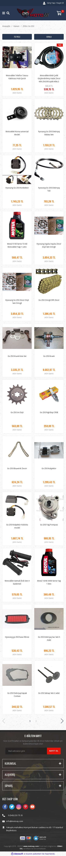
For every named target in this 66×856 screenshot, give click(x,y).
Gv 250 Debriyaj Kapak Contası (17, 694)
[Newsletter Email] (33, 751)
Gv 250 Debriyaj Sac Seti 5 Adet (49, 638)
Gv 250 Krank (49, 356)
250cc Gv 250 (28, 26)
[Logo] (33, 13)
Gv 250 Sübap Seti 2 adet (49, 693)
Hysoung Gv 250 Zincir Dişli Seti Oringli (17, 301)
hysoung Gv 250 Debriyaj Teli (49, 189)
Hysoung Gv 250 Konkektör (17, 187)
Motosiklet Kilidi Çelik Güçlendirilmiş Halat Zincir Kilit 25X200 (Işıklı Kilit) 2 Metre (49, 78)
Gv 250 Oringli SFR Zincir (49, 300)
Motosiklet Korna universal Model (17, 133)
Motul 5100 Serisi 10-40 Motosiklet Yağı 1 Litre (17, 245)
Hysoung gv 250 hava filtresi (17, 637)
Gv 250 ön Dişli (17, 412)
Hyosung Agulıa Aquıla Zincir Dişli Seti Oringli (49, 245)
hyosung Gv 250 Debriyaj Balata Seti (49, 133)
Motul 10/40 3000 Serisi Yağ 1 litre (49, 582)
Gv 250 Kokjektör (49, 468)
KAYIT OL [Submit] (53, 750)
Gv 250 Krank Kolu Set (17, 356)
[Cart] (60, 13)
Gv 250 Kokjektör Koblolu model (17, 526)
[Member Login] (53, 3)
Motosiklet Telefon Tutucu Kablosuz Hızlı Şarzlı (17, 77)
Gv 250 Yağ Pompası (49, 524)
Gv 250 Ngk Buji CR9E (49, 412)
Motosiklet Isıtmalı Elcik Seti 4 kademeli (17, 582)
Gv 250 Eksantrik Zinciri (17, 468)
